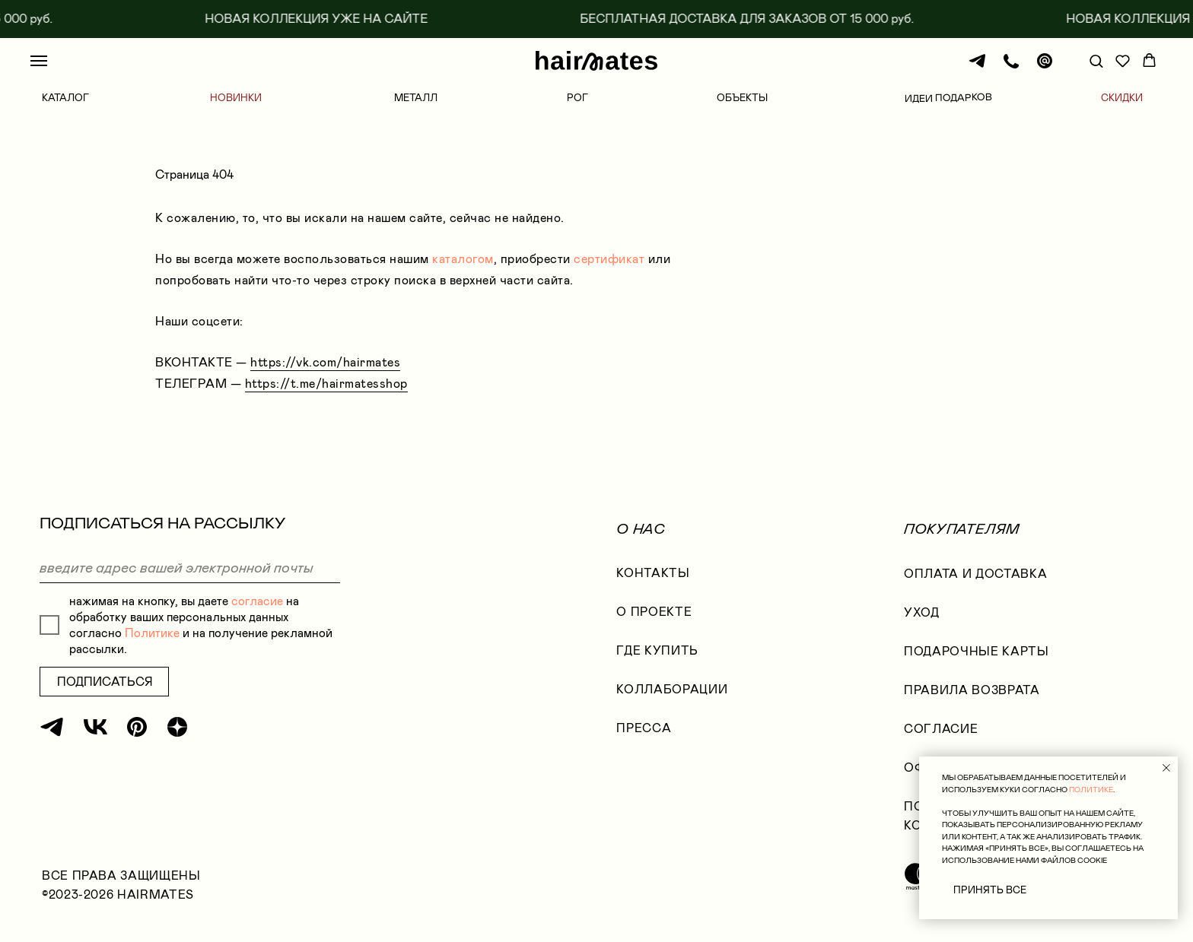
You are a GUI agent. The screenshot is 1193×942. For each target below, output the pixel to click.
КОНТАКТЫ (652, 573)
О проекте (654, 612)
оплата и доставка (975, 574)
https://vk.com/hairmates (325, 362)
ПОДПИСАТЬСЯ (104, 682)
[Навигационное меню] (38, 61)
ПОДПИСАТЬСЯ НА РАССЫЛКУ (162, 523)
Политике (152, 633)
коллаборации (671, 689)
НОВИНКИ (236, 97)
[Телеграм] (977, 68)
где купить (657, 650)
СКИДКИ (1122, 97)
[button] (1096, 60)
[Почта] (1044, 68)
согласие (257, 601)
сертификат (609, 259)
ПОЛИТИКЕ (1091, 790)
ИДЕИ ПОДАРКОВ (948, 97)
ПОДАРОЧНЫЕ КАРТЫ (976, 651)
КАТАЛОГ (65, 97)
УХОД (922, 612)
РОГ (577, 97)
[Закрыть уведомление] (1166, 767)
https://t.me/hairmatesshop (326, 384)
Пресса (643, 728)
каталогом (463, 259)
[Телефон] (1011, 68)
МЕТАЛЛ (415, 97)
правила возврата (971, 690)
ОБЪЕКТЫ (742, 97)
